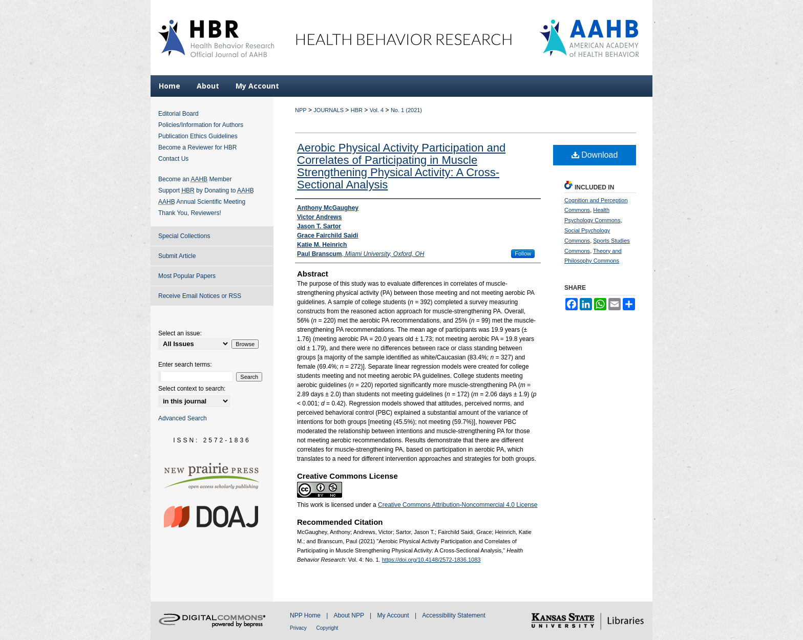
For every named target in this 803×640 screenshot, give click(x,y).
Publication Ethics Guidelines (198, 136)
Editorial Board (178, 113)
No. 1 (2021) (406, 110)
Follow (523, 253)
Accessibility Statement (453, 615)
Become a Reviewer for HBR (197, 147)
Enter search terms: (185, 364)
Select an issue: (180, 333)
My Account (394, 615)
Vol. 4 (377, 110)
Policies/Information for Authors (200, 125)
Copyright (327, 628)
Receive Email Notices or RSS (199, 296)
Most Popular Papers (187, 276)
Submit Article (177, 256)
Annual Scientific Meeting (201, 201)
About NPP (350, 615)
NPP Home (306, 615)
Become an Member (194, 179)
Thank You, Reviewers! (189, 213)
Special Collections (184, 236)
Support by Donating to (206, 190)
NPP (301, 110)
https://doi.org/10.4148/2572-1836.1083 (431, 560)
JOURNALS (328, 110)
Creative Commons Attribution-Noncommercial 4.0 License (457, 504)
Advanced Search (182, 418)
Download (595, 155)
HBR (357, 110)
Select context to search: (191, 388)
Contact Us (173, 158)
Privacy (299, 628)
